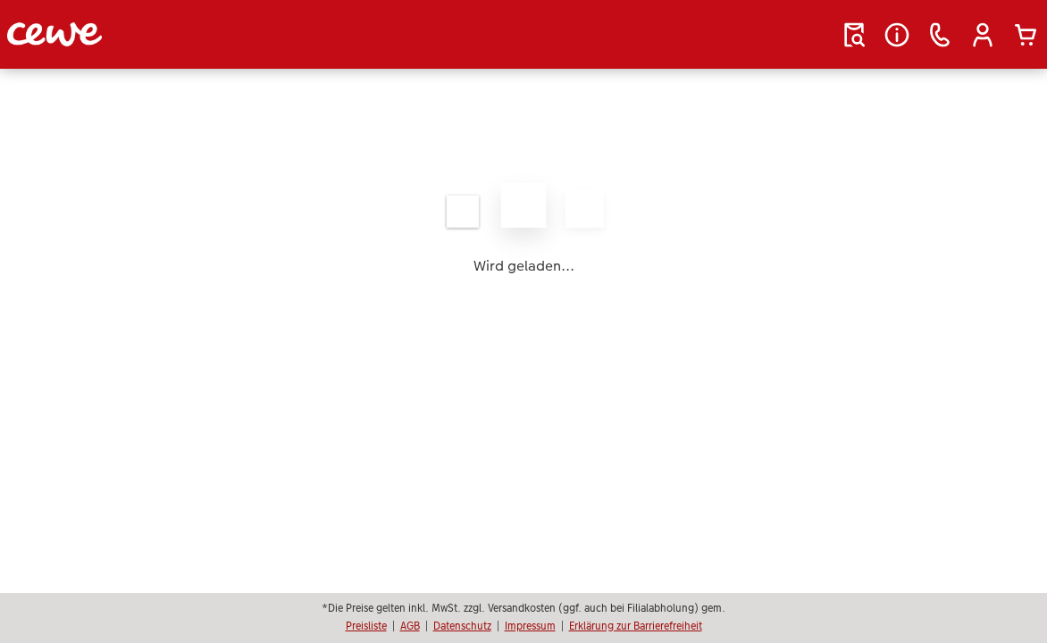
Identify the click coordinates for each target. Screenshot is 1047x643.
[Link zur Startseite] (182, 34)
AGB (410, 625)
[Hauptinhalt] (523, 228)
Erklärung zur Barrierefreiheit (635, 625)
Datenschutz (462, 625)
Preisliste (366, 625)
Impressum (530, 625)
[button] (982, 35)
